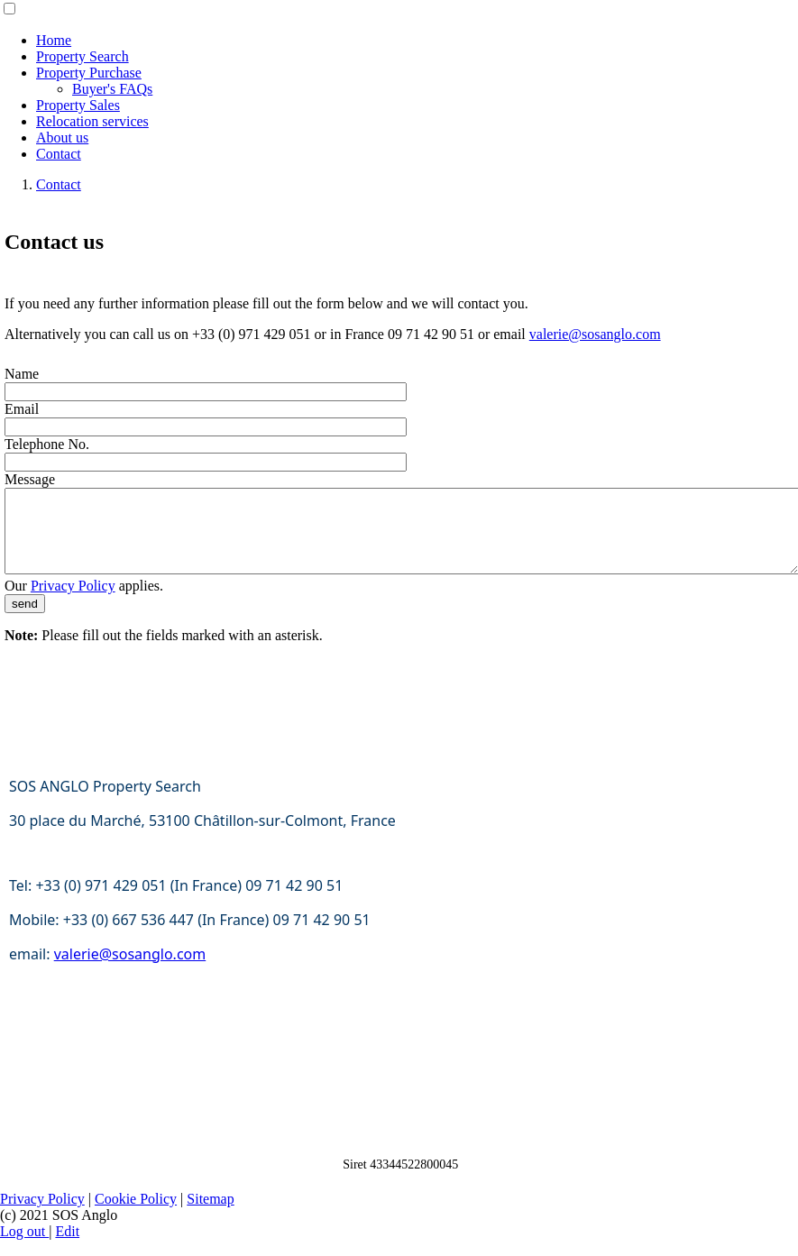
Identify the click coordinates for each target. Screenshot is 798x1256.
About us (62, 137)
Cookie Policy (136, 1215)
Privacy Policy (73, 602)
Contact (58, 153)
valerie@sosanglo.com (595, 334)
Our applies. (84, 602)
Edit (67, 1247)
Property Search (82, 56)
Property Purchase (89, 72)
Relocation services (92, 121)
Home (53, 40)
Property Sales (78, 105)
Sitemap (210, 1215)
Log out (24, 1247)
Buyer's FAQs (112, 88)
